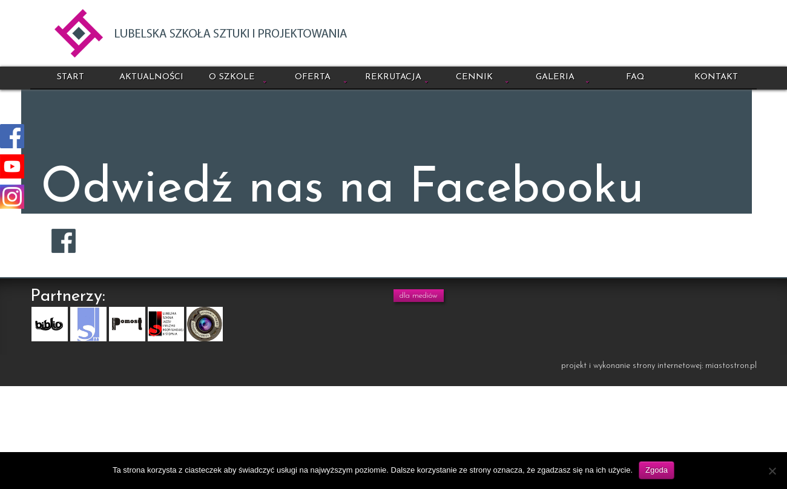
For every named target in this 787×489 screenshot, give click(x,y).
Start (70, 77)
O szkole (232, 77)
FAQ (635, 77)
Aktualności (151, 77)
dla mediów (419, 296)
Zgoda (656, 469)
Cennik (474, 77)
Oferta (313, 77)
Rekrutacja (393, 77)
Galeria (555, 77)
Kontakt (716, 77)
